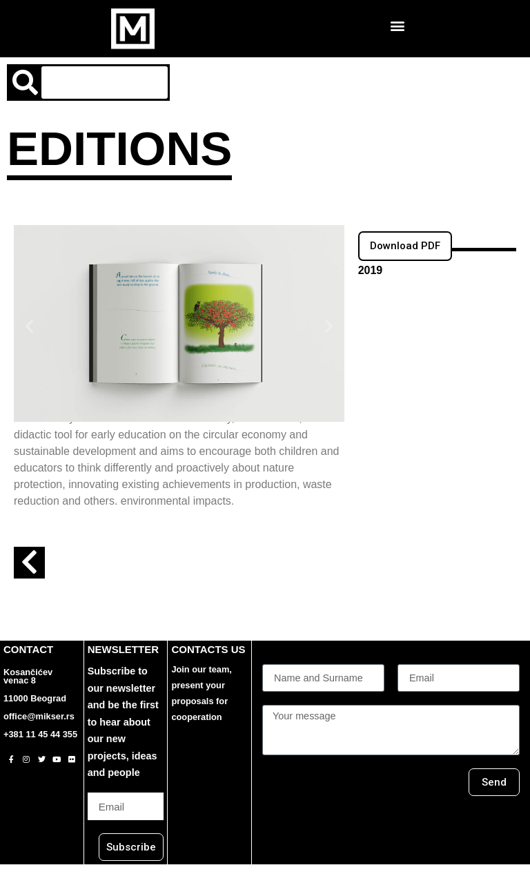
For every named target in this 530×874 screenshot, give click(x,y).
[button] (397, 25)
